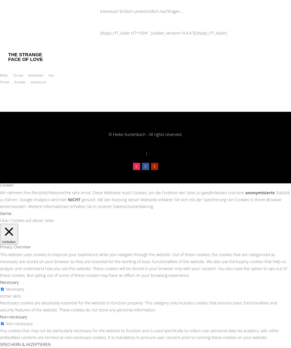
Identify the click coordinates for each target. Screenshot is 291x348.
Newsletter (36, 75)
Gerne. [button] (6, 213)
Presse (4, 82)
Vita (51, 75)
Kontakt (19, 82)
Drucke (18, 75)
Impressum (38, 82)
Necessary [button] (9, 282)
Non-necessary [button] (13, 317)
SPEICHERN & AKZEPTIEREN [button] (25, 344)
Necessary (15, 289)
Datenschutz (133, 153)
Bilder (4, 75)
